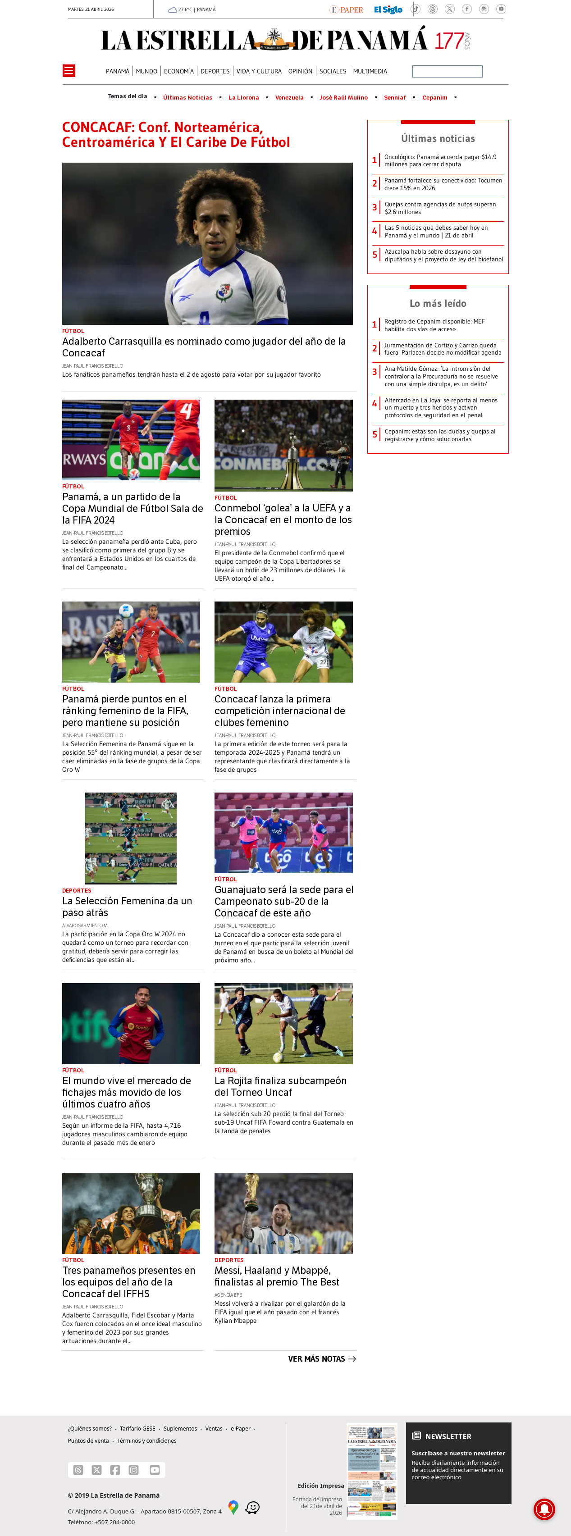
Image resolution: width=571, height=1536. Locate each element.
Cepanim (435, 97)
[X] (97, 1470)
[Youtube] (155, 1470)
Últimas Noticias (187, 97)
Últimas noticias (438, 138)
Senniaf (395, 97)
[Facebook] (115, 1470)
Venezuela (289, 97)
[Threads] (78, 1470)
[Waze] (252, 1507)
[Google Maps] (233, 1507)
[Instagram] (134, 1470)
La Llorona (243, 97)
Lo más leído (438, 303)
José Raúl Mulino (344, 97)
